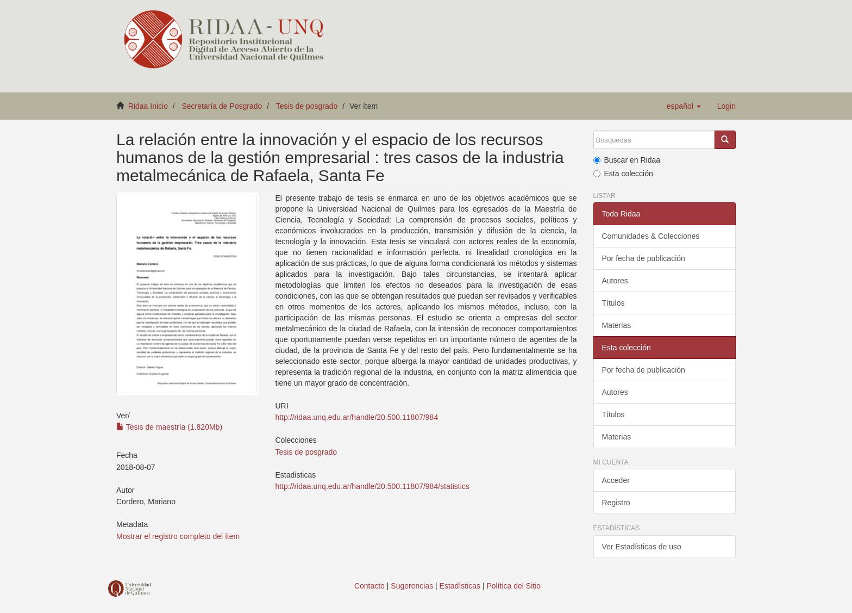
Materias (616, 325)
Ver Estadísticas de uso (641, 546)
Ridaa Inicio (148, 106)
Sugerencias (412, 585)
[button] (684, 106)
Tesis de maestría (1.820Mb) (169, 427)
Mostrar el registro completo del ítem (178, 536)
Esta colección (623, 173)
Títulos (613, 303)
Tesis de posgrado (307, 106)
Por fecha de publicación (643, 258)
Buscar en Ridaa (627, 160)
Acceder (616, 480)
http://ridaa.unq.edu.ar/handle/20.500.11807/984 (356, 417)
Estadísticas (460, 585)
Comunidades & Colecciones (651, 236)
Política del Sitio (514, 585)
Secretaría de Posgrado (222, 106)
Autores (615, 280)
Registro (616, 502)
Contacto (369, 585)
